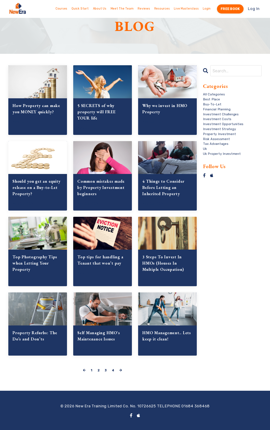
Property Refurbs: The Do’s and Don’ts (34, 336)
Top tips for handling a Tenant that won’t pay (100, 260)
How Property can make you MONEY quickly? (36, 109)
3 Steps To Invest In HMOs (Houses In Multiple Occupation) (163, 263)
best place (211, 99)
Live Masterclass (186, 8)
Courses (61, 8)
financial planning (217, 109)
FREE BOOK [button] (230, 9)
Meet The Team (122, 8)
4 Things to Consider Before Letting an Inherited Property (163, 187)
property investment (219, 134)
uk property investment (222, 154)
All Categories (214, 94)
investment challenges (221, 114)
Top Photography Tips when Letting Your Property (34, 263)
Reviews (144, 8)
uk (205, 149)
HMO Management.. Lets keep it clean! (166, 336)
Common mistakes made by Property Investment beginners (101, 187)
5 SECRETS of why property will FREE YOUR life (96, 112)
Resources (162, 8)
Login (207, 8)
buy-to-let (212, 104)
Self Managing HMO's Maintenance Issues (98, 336)
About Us (100, 8)
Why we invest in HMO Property (164, 109)
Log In (254, 8)
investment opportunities (223, 124)
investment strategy (219, 129)
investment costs (217, 119)
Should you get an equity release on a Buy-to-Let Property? (36, 187)
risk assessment (216, 139)
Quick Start (80, 8)
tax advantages (216, 144)
